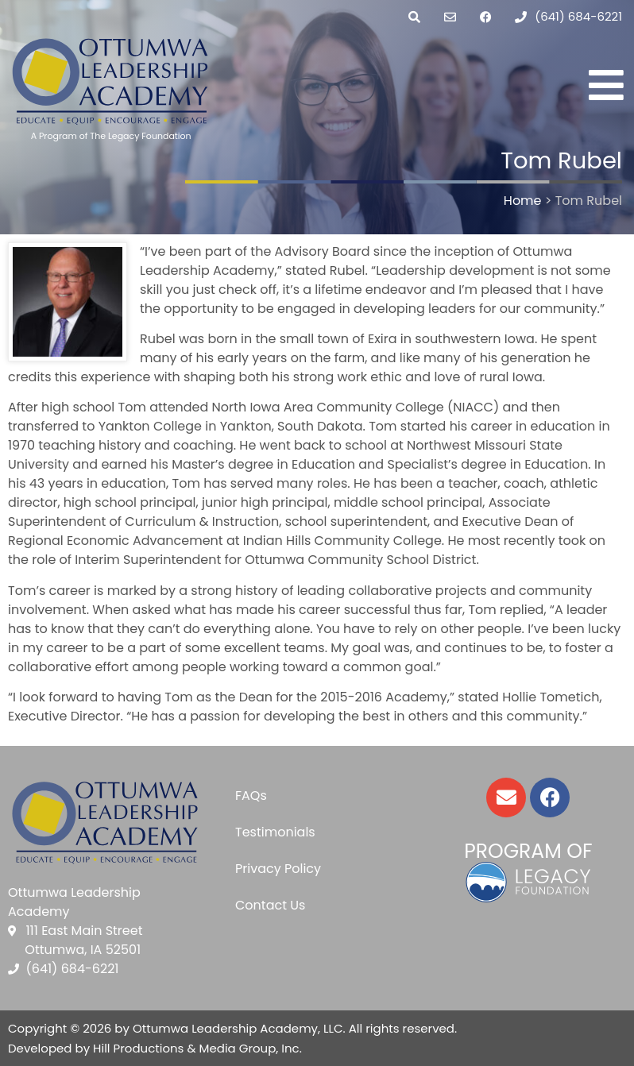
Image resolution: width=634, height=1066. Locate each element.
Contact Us (270, 905)
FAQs (251, 795)
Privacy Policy (278, 868)
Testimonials (275, 832)
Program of (528, 851)
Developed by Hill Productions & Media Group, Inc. (155, 1048)
